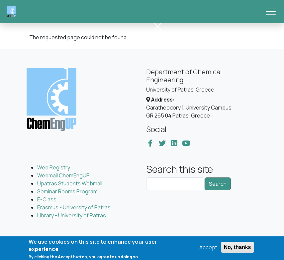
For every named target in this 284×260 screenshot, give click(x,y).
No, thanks (237, 249)
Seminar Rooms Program (67, 191)
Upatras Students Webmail (69, 183)
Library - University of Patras (71, 215)
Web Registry (53, 167)
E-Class (46, 199)
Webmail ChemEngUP (63, 175)
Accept (208, 249)
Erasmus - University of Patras (74, 207)
